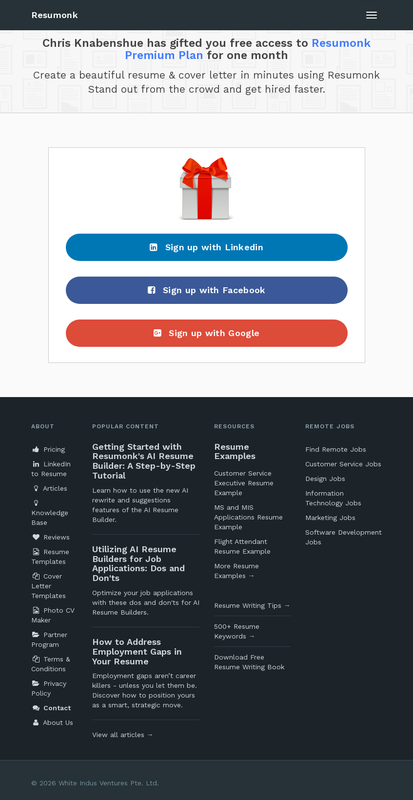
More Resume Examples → (236, 571)
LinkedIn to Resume (51, 469)
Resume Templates (50, 556)
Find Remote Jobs (335, 449)
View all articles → (123, 735)
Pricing (48, 449)
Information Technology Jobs (333, 498)
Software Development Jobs (343, 537)
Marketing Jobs (330, 517)
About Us (52, 722)
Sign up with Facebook (207, 290)
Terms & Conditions (50, 664)
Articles (49, 488)
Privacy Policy (48, 688)
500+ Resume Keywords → (236, 631)
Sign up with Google (206, 333)
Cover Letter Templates (48, 586)
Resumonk (54, 15)
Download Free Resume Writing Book (249, 662)
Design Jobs (325, 478)
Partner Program (49, 639)
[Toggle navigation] (371, 15)
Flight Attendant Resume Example (242, 546)
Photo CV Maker (53, 615)
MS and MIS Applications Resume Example (248, 517)
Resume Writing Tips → (252, 605)
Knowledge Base (49, 513)
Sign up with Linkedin (206, 247)
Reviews (50, 537)
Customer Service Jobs (343, 464)
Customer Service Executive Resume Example (244, 483)
